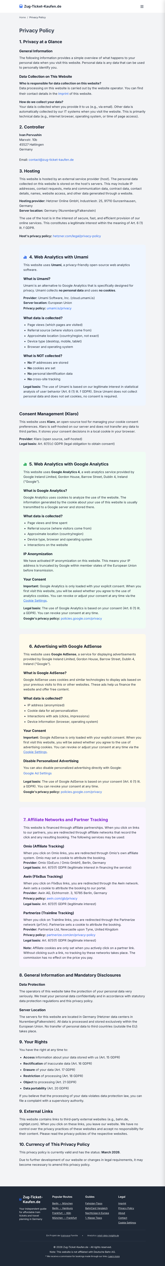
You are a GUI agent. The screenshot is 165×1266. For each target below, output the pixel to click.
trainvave (65, 1235)
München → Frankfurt (64, 1217)
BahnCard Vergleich (96, 1208)
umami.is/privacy (59, 308)
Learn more (114, 1256)
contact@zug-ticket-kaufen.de (51, 159)
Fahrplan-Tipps (93, 1203)
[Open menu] (142, 6)
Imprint (63, 93)
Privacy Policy (126, 1208)
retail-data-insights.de (108, 1235)
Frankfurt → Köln (61, 1212)
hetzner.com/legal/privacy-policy (77, 236)
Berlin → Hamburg (62, 1208)
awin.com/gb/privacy (62, 898)
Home (22, 17)
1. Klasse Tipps (93, 1217)
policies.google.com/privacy (81, 618)
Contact (122, 1217)
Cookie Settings (35, 600)
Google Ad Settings (37, 773)
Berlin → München (62, 1203)
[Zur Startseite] (40, 6)
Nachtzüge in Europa (97, 1212)
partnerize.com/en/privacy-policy (71, 935)
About (121, 1212)
